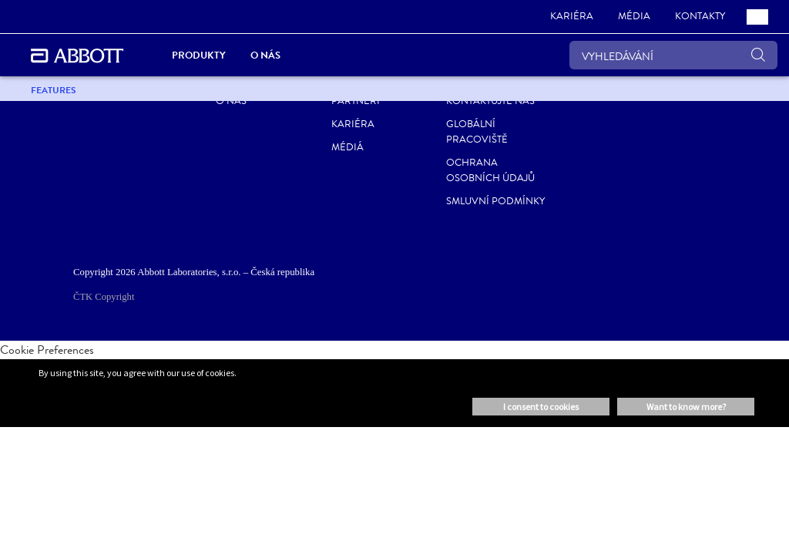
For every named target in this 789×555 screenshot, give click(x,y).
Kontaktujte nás (490, 101)
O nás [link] (265, 55)
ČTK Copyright (103, 296)
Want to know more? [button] (686, 406)
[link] (572, 17)
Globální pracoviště (477, 131)
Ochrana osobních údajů (490, 170)
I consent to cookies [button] (541, 406)
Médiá (347, 147)
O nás (231, 101)
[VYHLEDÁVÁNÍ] (673, 55)
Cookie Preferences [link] (47, 349)
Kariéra (352, 124)
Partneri (355, 101)
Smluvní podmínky (495, 201)
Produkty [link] (199, 55)
